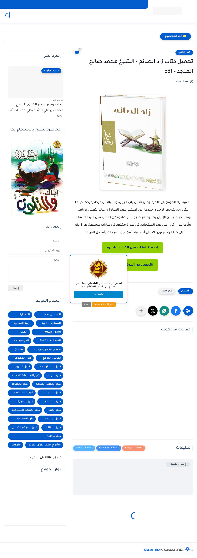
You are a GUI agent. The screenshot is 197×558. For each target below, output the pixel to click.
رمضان (18, 349)
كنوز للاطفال (53, 436)
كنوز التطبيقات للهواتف (130, 4)
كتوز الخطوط (23, 358)
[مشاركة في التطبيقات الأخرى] (141, 311)
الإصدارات (82, 4)
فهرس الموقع (52, 358)
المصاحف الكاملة (102, 4)
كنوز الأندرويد (22, 366)
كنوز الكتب (184, 52)
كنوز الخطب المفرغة (48, 384)
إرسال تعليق (178, 464)
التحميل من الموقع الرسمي (132, 265)
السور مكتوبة (52, 332)
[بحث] (7, 16)
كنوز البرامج (54, 375)
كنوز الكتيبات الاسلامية (26, 410)
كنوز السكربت (52, 392)
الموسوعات (21, 340)
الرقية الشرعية (22, 323)
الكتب (24, 332)
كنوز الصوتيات (24, 401)
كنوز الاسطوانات (50, 366)
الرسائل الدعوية (51, 323)
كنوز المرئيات (53, 418)
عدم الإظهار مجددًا (104, 304)
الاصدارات (24, 314)
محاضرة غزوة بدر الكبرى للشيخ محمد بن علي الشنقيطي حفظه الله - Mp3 (35, 111)
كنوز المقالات (53, 427)
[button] (176, 311)
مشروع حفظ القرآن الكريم (45, 445)
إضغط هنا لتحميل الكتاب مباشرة (132, 247)
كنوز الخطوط (20, 384)
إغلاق (86, 304)
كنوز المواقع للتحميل (24, 427)
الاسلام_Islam (52, 314)
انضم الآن (98, 294)
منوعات (16, 445)
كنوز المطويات (24, 418)
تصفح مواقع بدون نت (47, 349)
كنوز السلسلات (23, 392)
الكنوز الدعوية (152, 550)
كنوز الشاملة (53, 401)
